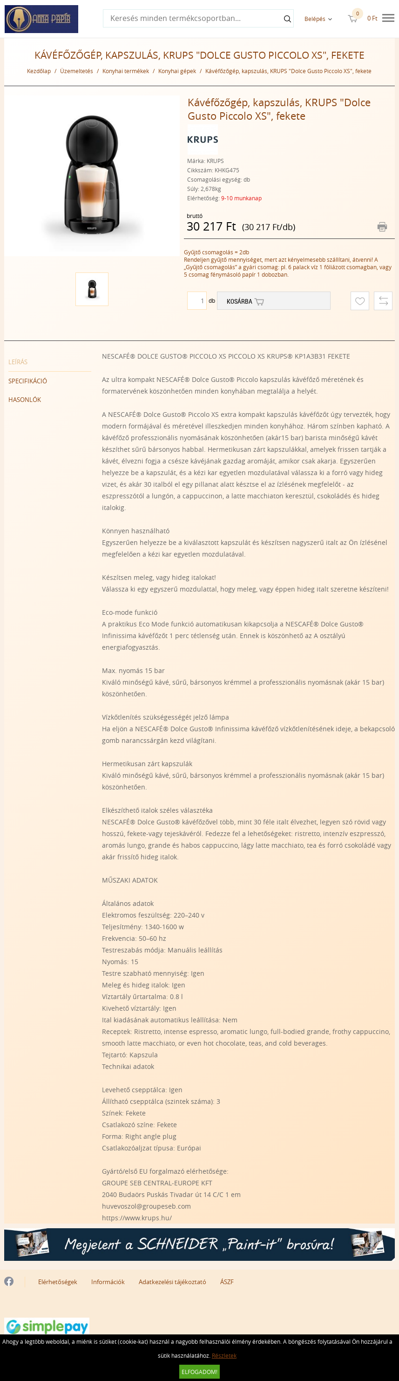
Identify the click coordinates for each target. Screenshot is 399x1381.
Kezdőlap (39, 71)
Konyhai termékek (125, 71)
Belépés (314, 18)
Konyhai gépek (177, 71)
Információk (108, 1282)
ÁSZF (227, 1282)
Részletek (224, 1355)
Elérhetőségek (57, 1282)
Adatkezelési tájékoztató (172, 1282)
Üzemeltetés (76, 71)
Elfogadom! (199, 1371)
